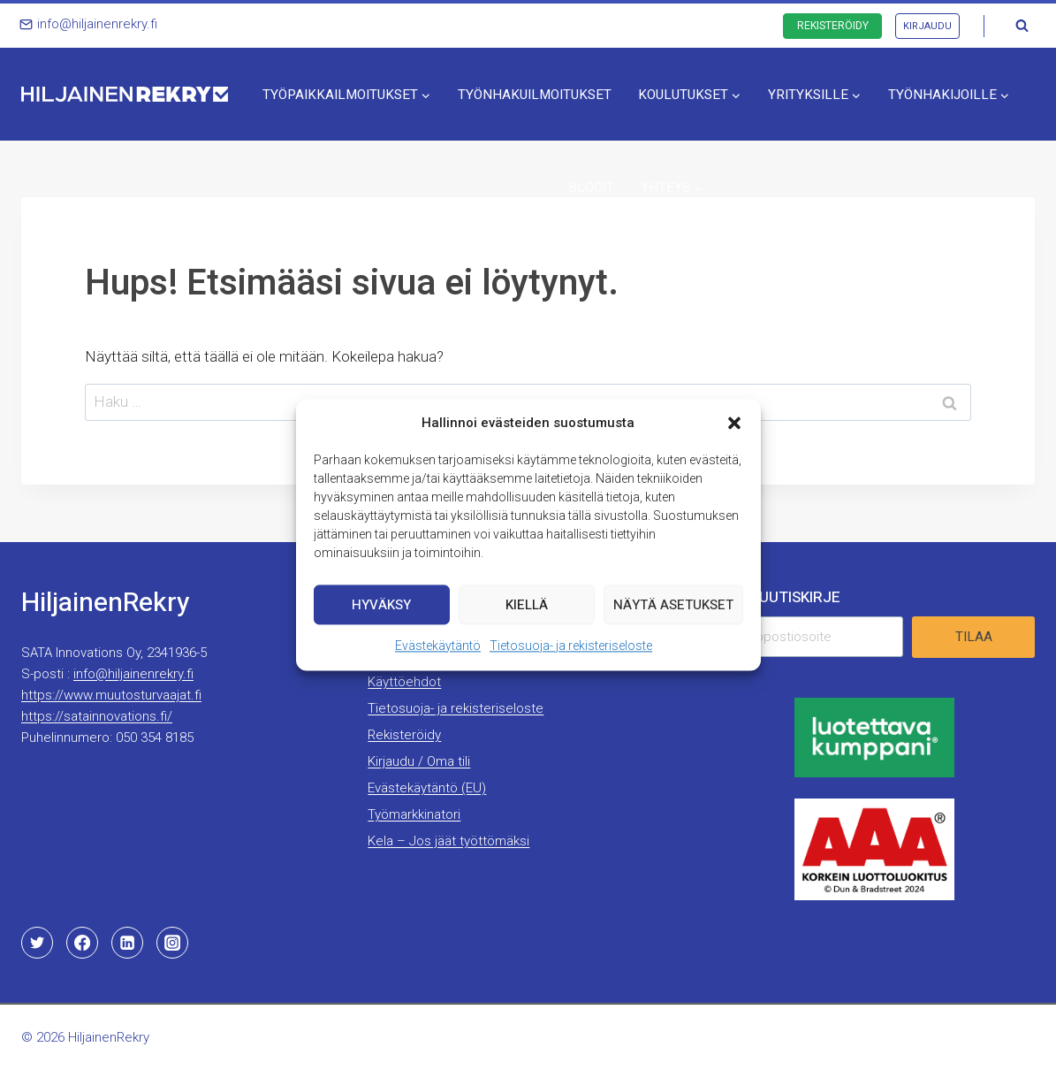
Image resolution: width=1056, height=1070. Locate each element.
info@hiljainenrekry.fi (133, 674)
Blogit (591, 187)
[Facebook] (82, 943)
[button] (734, 439)
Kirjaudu (927, 26)
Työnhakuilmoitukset (535, 94)
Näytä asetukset (673, 621)
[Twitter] (37, 943)
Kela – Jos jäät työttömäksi (448, 841)
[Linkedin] (127, 943)
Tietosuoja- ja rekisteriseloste (571, 662)
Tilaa (973, 636)
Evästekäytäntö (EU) (427, 788)
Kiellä (526, 621)
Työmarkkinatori (414, 814)
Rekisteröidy (833, 26)
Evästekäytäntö (438, 662)
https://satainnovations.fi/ (96, 716)
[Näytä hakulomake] (1021, 25)
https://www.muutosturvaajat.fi (111, 695)
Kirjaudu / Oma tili (419, 761)
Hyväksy (381, 621)
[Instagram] (172, 943)
